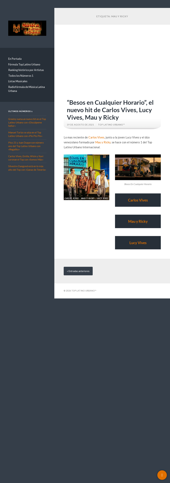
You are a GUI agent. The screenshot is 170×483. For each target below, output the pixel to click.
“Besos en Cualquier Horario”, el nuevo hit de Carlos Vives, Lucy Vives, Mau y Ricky (110, 110)
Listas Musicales (17, 81)
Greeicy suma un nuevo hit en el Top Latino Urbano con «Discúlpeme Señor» (27, 122)
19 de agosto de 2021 (80, 124)
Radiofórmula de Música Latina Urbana (26, 89)
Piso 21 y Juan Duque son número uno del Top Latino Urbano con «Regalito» (26, 146)
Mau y (133, 221)
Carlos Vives (96, 137)
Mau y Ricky (102, 142)
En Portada (15, 58)
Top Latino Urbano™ (111, 124)
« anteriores (78, 271)
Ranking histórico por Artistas (26, 70)
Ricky (143, 221)
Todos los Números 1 (20, 75)
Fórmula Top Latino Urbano (24, 64)
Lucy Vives (138, 242)
